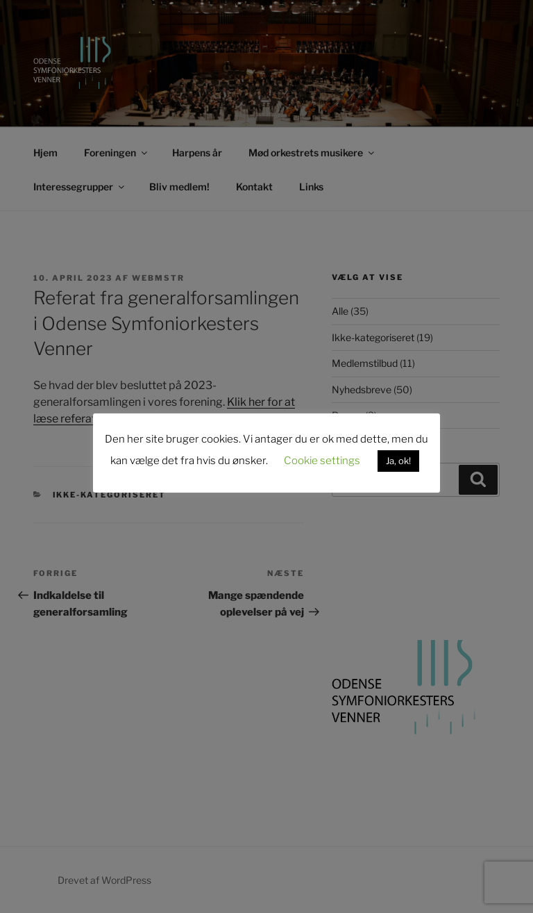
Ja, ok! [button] (398, 460)
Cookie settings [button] (322, 460)
